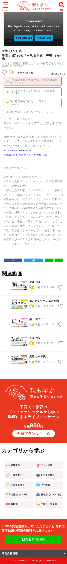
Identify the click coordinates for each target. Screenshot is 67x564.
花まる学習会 (45, 475)
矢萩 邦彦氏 (36, 282)
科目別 (12, 504)
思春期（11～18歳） (49, 494)
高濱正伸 (13, 465)
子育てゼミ (14, 475)
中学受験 (43, 484)
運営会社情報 (33, 553)
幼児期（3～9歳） (18, 494)
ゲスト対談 (44, 465)
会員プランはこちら (33, 434)
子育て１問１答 (24, 73)
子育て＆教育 (15, 485)
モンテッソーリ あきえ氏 (44, 300)
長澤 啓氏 (35, 337)
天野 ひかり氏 (37, 356)
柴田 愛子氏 (36, 319)
